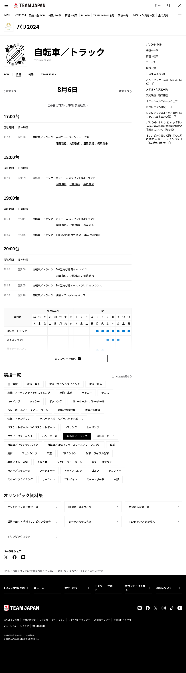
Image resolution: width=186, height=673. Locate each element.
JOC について (168, 588)
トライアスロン (73, 470)
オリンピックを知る (137, 587)
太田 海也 (61, 184)
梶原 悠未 (102, 143)
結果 (31, 74)
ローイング (13, 401)
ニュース (150, 62)
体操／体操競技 (66, 410)
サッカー (87, 392)
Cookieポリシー (102, 619)
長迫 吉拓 (88, 184)
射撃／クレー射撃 (17, 462)
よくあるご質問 (11, 619)
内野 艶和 (75, 143)
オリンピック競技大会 (31, 570)
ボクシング (55, 401)
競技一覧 (123, 15)
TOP (6, 74)
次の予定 (124, 91)
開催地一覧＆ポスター (81, 507)
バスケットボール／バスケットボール (61, 418)
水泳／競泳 (33, 384)
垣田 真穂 (88, 143)
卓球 (112, 444)
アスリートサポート (107, 587)
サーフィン (48, 479)
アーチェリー (47, 470)
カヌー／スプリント (103, 462)
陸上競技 (12, 384)
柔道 (49, 453)
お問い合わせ (29, 619)
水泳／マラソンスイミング (64, 384)
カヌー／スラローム (18, 470)
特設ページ (54, 15)
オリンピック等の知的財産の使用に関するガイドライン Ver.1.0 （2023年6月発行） (164, 139)
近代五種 (42, 462)
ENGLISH (40, 625)
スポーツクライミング (20, 479)
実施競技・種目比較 (157, 95)
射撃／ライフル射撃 (97, 453)
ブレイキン (70, 479)
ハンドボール (49, 436)
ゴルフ (95, 470)
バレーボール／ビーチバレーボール (27, 410)
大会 (15, 570)
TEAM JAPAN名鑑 (155, 74)
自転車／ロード (105, 436)
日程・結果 (71, 15)
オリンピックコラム (18, 536)
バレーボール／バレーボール (87, 401)
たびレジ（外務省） (157, 107)
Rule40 (85, 15)
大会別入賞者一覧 (139, 507)
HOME (7, 570)
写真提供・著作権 (122, 619)
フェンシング (29, 453)
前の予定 (11, 91)
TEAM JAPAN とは (16, 588)
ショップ (24, 625)
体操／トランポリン (18, 418)
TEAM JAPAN (48, 74)
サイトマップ (58, 619)
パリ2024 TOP (153, 44)
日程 (18, 74)
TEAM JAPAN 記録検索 (142, 521)
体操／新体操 (92, 410)
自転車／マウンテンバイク (22, 444)
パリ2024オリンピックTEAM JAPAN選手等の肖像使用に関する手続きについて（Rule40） (164, 126)
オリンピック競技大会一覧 (22, 507)
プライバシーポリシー (79, 619)
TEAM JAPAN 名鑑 (103, 15)
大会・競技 (76, 588)
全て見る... (164, 15)
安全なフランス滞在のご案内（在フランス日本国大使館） (164, 114)
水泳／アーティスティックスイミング (28, 392)
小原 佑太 (75, 184)
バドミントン (68, 453)
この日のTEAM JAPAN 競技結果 (66, 105)
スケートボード (95, 479)
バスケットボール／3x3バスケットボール (31, 427)
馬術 (10, 453)
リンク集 (43, 619)
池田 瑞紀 (61, 143)
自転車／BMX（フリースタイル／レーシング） (74, 444)
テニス (105, 392)
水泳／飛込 (95, 384)
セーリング (92, 427)
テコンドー (115, 470)
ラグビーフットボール (69, 462)
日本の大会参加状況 (79, 521)
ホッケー (35, 401)
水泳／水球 (66, 392)
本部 (116, 479)
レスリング (70, 427)
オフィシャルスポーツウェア (161, 101)
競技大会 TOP (37, 15)
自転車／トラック (78, 570)
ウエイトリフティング (20, 436)
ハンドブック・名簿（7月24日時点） (164, 81)
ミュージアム (10, 625)
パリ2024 (49, 570)
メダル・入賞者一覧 (143, 15)
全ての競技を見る (120, 376)
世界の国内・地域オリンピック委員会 (29, 521)
